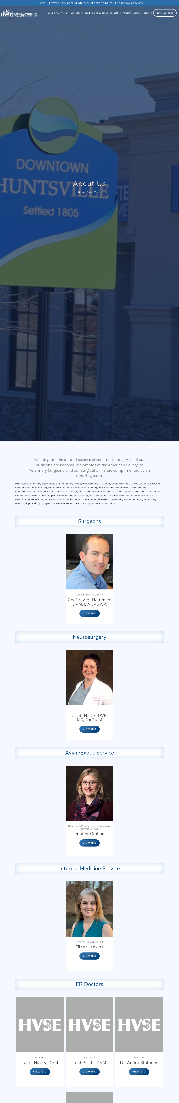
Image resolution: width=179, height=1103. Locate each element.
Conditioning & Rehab (96, 12)
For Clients (126, 12)
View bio (89, 613)
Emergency (77, 12)
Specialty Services (58, 12)
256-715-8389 (164, 12)
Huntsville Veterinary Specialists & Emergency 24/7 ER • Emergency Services (89, 3)
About (137, 12)
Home (81, 192)
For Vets (114, 12)
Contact (148, 12)
